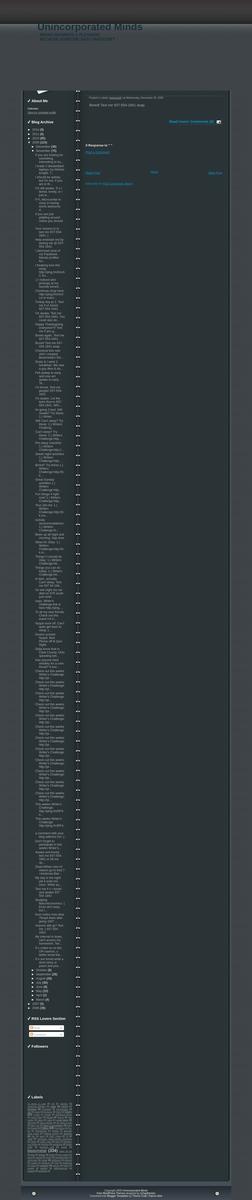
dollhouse (56, 1160)
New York (35, 1125)
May (39, 991)
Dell (29, 1112)
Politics (44, 1128)
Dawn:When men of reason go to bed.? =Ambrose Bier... (49, 870)
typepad (31, 1171)
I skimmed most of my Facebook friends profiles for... (47, 256)
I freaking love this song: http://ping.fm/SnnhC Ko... (50, 270)
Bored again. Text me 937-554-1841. (49, 337)
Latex (49, 1120)
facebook (46, 1163)
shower (31, 1168)
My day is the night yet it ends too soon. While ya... (48, 881)
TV (67, 1136)
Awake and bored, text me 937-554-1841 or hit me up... (48, 857)
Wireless (45, 1144)
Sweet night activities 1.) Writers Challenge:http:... (49, 457)
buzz (30, 1157)
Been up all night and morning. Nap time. (50, 536)
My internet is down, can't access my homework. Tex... (49, 940)
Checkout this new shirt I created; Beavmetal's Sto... (49, 354)
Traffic (33, 1141)
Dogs (37, 1112)
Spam (42, 1136)
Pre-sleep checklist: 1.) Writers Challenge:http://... (49, 446)
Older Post (215, 172)
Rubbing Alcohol (51, 1133)
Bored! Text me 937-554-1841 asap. (49, 344)
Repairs (55, 1131)
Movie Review (46, 1122)
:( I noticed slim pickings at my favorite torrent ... (48, 283)
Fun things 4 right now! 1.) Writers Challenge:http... (48, 497)
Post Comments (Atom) (118, 183)
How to (60, 1117)
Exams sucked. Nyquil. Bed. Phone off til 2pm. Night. (49, 640)
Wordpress (57, 1144)
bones (52, 1154)
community (32, 1160)
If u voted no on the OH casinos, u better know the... (49, 951)
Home (154, 171)
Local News (62, 1120)
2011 (35, 134)
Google (47, 1114)
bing (33, 1154)
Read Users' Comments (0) (191, 122)
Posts (35, 1028)
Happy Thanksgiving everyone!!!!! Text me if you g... (49, 328)
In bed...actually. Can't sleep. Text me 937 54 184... (48, 582)
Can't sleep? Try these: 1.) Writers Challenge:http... (48, 435)
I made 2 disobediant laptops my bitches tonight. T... (49, 169)
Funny (68, 1111)
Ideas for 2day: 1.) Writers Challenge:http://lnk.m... (49, 547)
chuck (48, 1157)
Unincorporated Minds (90, 26)
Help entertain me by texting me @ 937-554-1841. (49, 243)
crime (44, 1160)
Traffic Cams (45, 1141)
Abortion (64, 1104)
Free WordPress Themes (111, 1193)
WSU (57, 1141)
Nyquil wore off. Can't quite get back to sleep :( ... (49, 627)
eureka (34, 1163)
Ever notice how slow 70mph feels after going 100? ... (49, 918)
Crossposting (62, 1109)
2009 (35, 142)
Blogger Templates (117, 1196)
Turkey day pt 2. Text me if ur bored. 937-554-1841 (49, 305)
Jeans (40, 1120)
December (43, 146)
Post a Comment (98, 152)
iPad (56, 1163)
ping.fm (56, 1165)
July (38, 982)
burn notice (64, 1154)
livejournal (67, 1163)
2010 (35, 138)
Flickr (58, 1112)
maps (33, 1165)
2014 (35, 129)
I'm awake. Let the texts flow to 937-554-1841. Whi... (48, 402)
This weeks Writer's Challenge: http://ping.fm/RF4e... (49, 809)
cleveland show (62, 1157)
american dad (47, 1147)
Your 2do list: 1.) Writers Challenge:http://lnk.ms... (49, 510)
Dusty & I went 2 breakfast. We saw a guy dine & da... (49, 365)
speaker (44, 1168)
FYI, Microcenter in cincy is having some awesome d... (48, 205)
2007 (35, 1004)
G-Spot (36, 1114)
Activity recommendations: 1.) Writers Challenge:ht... (49, 525)
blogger (41, 1154)
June (39, 987)
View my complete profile (42, 112)
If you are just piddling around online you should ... (49, 219)
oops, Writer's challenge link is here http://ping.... (49, 604)
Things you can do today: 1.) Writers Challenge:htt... (48, 571)
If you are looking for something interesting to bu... (49, 158)
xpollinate (42, 1171)
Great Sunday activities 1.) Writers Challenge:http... (48, 485)
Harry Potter (36, 1117)
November (43, 151)
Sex (33, 1136)
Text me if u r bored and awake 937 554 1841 (48, 892)
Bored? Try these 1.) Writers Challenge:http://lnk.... (49, 470)
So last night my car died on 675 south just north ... (49, 593)
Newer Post (92, 172)
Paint (69, 1125)
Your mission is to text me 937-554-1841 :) (48, 232)
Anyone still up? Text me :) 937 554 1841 (49, 929)
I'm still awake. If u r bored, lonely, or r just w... (49, 192)
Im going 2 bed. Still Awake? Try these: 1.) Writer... (49, 413)
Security (67, 1133)
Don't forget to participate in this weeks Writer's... (48, 844)
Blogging (32, 1109)
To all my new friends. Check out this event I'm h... (50, 615)
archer (64, 1147)
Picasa (34, 1128)
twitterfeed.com (60, 1168)
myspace (43, 1165)
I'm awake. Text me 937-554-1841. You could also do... (50, 317)
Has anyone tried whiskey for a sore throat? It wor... (49, 663)
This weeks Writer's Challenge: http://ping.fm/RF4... (49, 824)
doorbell (68, 1160)
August (41, 978)
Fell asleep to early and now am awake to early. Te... (48, 378)
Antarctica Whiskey (37, 1106)
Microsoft (32, 1122)
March (40, 999)
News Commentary (53, 1125)
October (41, 970)
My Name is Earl (64, 1122)
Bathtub (64, 1106)
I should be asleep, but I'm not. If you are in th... (48, 180)
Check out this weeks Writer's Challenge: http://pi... (50, 674)
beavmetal (37, 1150)
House (49, 1117)
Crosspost (46, 1109)
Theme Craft (139, 1196)
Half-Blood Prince (64, 1114)
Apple (53, 1106)
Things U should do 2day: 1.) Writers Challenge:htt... (48, 560)
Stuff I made (55, 1136)
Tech (30, 1139)
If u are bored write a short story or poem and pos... (49, 962)
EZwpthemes (147, 1193)
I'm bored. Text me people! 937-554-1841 (48, 391)
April (39, 995)
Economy (48, 1112)
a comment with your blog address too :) (49, 835)
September (43, 974)
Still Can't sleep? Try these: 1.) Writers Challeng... (49, 424)
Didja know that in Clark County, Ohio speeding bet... (49, 652)
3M (52, 1104)
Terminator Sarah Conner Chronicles (54, 1139)
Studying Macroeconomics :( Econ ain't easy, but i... (50, 905)
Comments (38, 1034)
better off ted (65, 1151)
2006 (35, 1008)
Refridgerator (41, 1131)
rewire (66, 1165)
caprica (38, 1157)
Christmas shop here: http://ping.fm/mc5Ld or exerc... (49, 294)
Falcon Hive (155, 1196)
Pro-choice (59, 1128)
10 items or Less (37, 1104)
